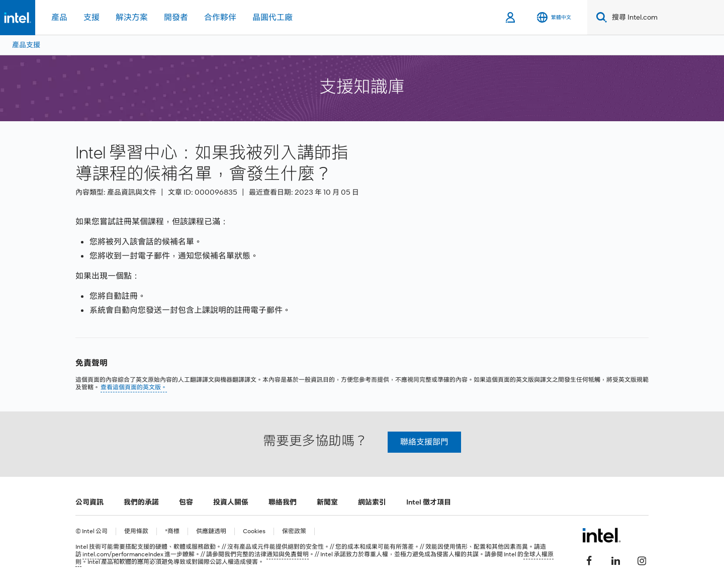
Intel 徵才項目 (428, 502)
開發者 (176, 17)
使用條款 (136, 531)
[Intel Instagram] (642, 559)
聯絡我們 (282, 502)
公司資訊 (89, 502)
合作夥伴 (220, 17)
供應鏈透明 (211, 531)
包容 (186, 502)
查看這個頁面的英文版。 (134, 387)
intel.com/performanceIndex (122, 554)
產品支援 (26, 44)
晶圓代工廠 (272, 17)
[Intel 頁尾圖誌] (601, 535)
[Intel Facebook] (589, 559)
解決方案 (132, 17)
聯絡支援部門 (424, 442)
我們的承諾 (141, 502)
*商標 (172, 531)
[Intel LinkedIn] (615, 559)
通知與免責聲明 (287, 554)
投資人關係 (230, 502)
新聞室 (327, 502)
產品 (59, 17)
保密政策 (294, 531)
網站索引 (372, 502)
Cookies (254, 531)
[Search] (599, 17)
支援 (91, 17)
